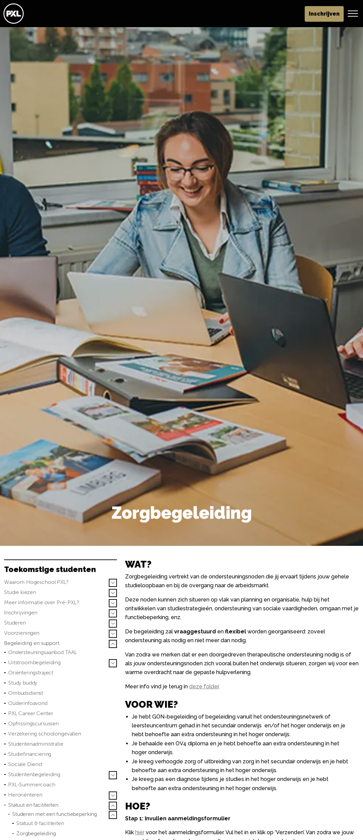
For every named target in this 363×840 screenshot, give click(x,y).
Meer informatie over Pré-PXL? (41, 602)
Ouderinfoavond (27, 703)
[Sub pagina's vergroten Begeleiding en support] (113, 644)
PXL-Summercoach (31, 784)
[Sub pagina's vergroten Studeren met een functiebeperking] (113, 815)
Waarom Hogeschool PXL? (36, 582)
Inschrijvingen (20, 612)
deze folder (204, 686)
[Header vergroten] (353, 13)
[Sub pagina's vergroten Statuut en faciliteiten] (113, 806)
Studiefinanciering (29, 754)
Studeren (15, 622)
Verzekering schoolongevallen (44, 733)
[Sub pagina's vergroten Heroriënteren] (113, 795)
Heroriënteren (25, 794)
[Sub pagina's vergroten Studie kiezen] (113, 593)
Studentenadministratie (35, 744)
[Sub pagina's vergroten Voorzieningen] (113, 634)
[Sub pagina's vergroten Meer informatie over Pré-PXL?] (113, 603)
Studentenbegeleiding (34, 774)
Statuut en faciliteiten (33, 805)
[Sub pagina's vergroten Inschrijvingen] (113, 613)
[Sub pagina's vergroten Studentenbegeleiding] (113, 775)
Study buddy (22, 683)
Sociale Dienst (25, 764)
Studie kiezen (20, 592)
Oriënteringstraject (30, 672)
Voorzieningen (21, 633)
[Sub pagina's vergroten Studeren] (113, 623)
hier (139, 832)
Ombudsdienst (25, 693)
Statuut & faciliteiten (40, 823)
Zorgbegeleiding (36, 833)
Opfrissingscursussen (33, 723)
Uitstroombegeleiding (34, 662)
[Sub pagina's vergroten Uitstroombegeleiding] (113, 663)
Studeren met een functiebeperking (54, 814)
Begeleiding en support (31, 643)
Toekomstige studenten (50, 569)
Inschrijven (324, 14)
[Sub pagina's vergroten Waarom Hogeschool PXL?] (113, 583)
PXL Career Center (30, 713)
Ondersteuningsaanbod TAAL (42, 652)
